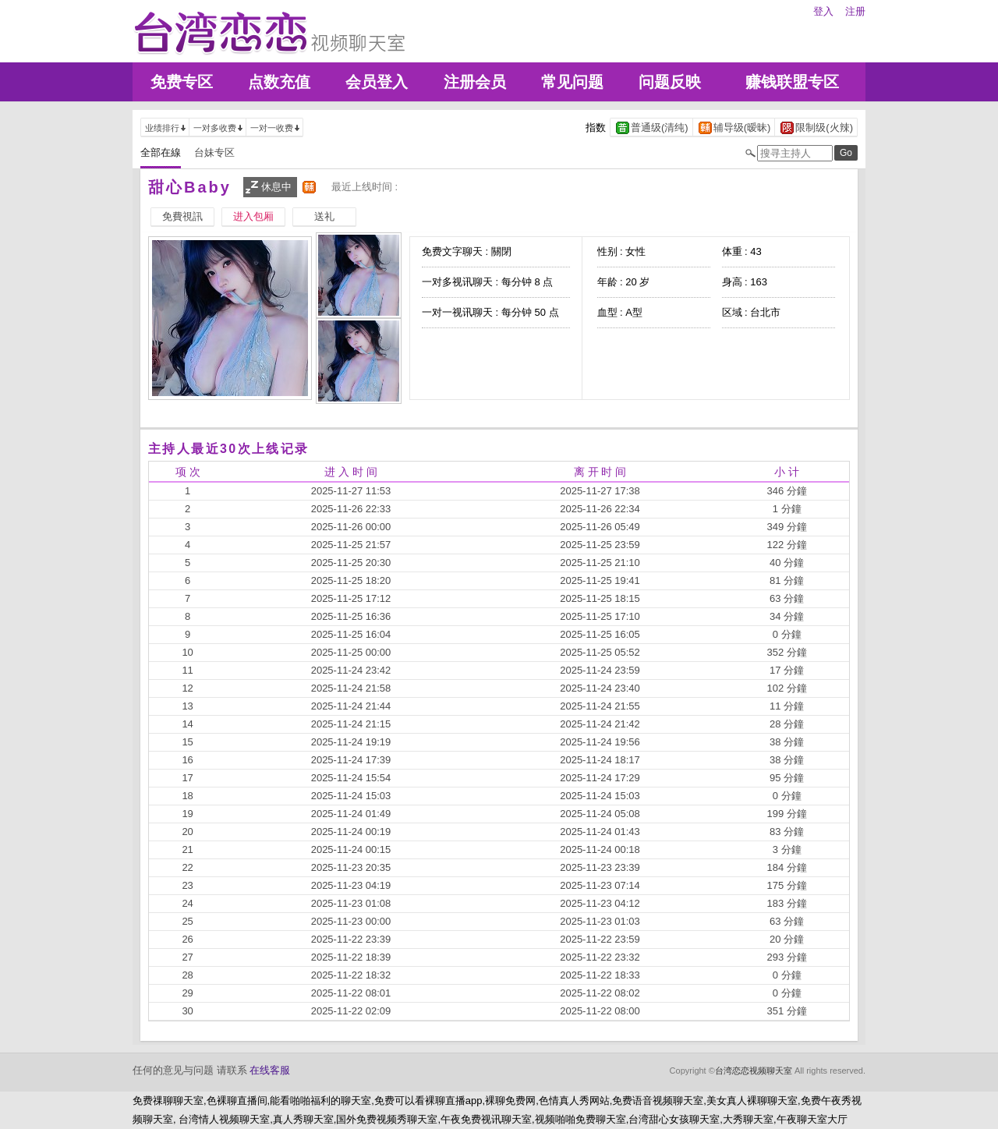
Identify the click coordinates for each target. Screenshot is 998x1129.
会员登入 (376, 81)
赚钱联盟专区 (792, 81)
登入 (823, 11)
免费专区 (181, 81)
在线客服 (270, 1070)
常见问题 (572, 81)
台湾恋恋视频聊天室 (753, 1070)
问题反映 (670, 81)
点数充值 (279, 81)
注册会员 (475, 81)
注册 (855, 11)
